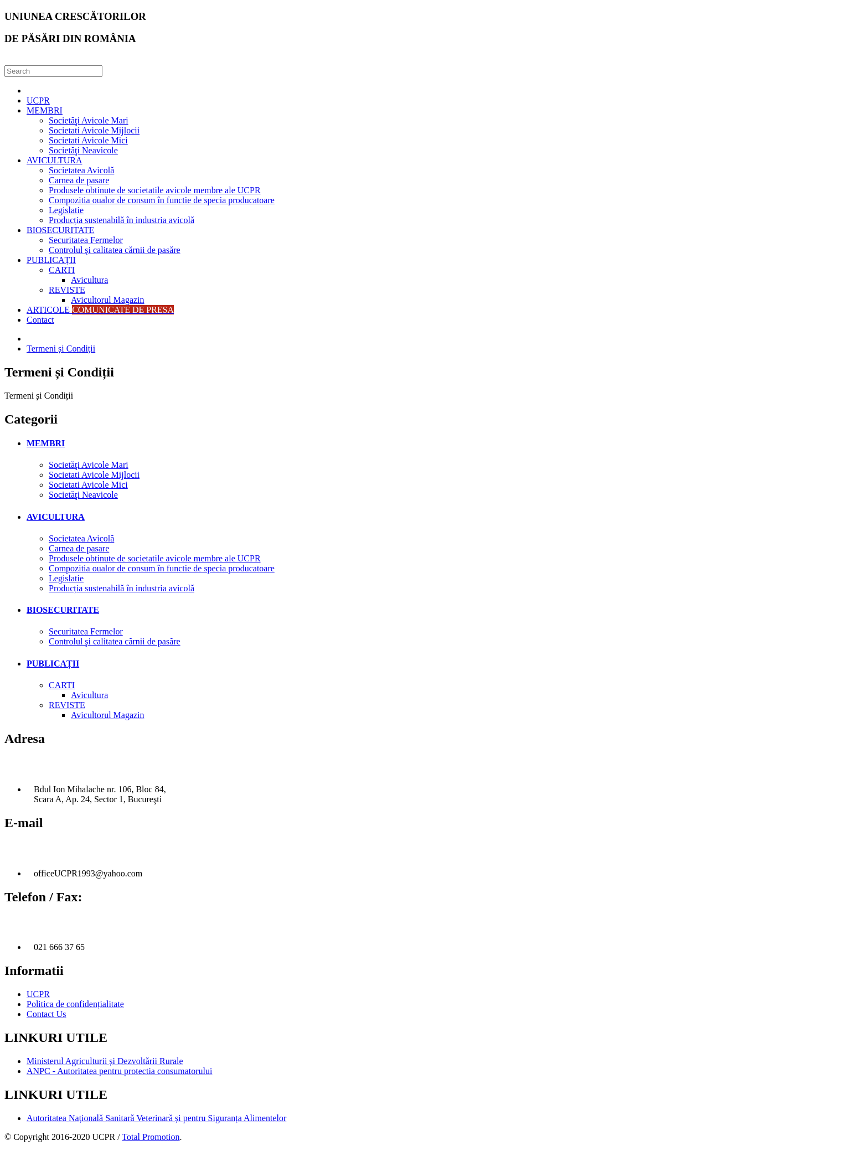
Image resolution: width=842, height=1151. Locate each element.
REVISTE (67, 290)
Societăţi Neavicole (83, 150)
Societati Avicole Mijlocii (94, 130)
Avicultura (89, 280)
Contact (40, 319)
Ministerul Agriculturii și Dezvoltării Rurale (105, 1061)
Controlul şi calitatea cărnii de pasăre (114, 250)
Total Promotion (150, 1137)
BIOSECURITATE (60, 230)
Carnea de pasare (79, 180)
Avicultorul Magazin (107, 299)
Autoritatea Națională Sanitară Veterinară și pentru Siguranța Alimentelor (156, 1118)
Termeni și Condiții (61, 348)
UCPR (38, 100)
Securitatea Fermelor (86, 240)
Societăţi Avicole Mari (88, 120)
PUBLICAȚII (51, 260)
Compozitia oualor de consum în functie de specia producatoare (162, 200)
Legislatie (66, 210)
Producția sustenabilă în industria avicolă (121, 220)
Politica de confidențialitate (75, 1004)
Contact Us (46, 1014)
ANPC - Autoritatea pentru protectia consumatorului (119, 1071)
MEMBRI (45, 110)
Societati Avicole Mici (88, 140)
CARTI (62, 270)
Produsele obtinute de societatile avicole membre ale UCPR (155, 190)
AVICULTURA (54, 160)
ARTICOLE (100, 309)
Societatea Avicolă (81, 170)
